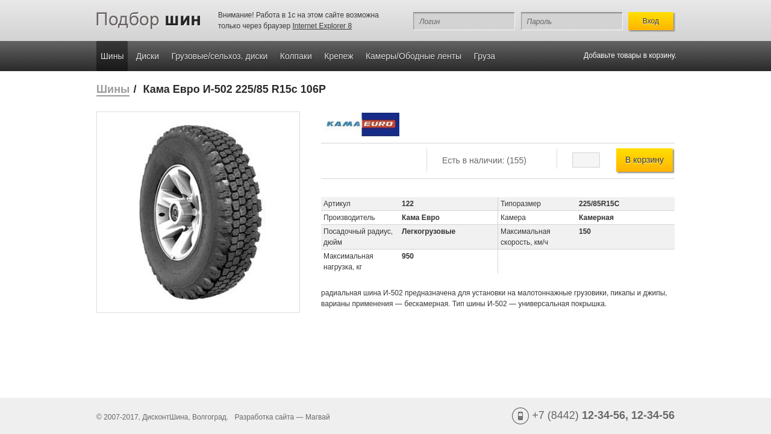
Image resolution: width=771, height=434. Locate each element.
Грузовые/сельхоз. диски (219, 56)
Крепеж (338, 56)
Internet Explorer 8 (322, 26)
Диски (147, 56)
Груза (485, 56)
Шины (112, 56)
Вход (651, 21)
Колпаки (296, 56)
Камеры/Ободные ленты (413, 56)
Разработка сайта (265, 417)
